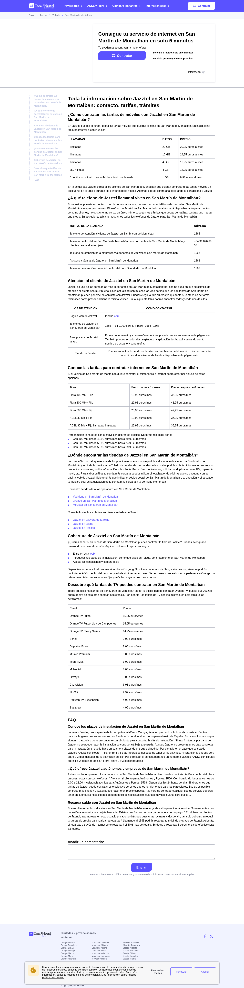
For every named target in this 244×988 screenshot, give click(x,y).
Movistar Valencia (131, 942)
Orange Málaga (68, 950)
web (92, 553)
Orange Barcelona (69, 945)
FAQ (36, 180)
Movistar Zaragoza (131, 945)
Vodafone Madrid (99, 948)
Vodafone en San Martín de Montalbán (96, 496)
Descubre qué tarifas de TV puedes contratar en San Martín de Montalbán (48, 171)
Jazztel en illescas (84, 527)
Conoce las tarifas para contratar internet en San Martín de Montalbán (48, 140)
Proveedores (72, 5)
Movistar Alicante (99, 959)
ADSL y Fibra (97, 5)
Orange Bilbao (67, 948)
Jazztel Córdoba (130, 956)
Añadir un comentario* (141, 850)
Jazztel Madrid (129, 959)
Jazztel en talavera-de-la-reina (91, 519)
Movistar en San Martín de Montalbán (95, 504)
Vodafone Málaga (100, 945)
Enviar (141, 867)
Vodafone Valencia (100, 953)
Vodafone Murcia (99, 950)
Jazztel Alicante (130, 948)
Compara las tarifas (126, 5)
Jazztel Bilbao (129, 953)
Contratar (201, 6)
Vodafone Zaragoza (101, 956)
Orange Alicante (68, 942)
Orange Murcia (67, 956)
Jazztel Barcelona (131, 950)
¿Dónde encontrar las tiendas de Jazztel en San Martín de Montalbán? (48, 151)
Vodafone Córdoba (100, 942)
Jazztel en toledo (83, 523)
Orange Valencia (68, 959)
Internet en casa (158, 5)
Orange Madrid (67, 953)
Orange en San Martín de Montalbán (95, 500)
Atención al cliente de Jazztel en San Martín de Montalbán (47, 129)
